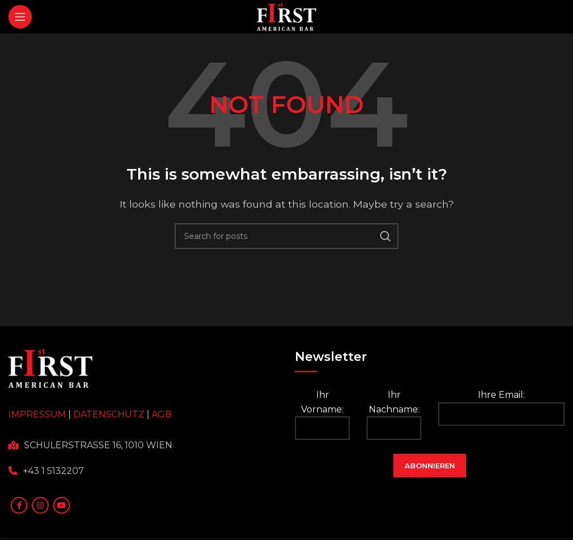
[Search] (286, 236)
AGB (162, 414)
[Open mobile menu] (20, 17)
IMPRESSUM (37, 414)
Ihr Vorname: (322, 414)
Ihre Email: (501, 407)
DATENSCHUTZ (108, 414)
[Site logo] (287, 16)
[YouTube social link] (61, 505)
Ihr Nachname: (394, 414)
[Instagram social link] (40, 505)
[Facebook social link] (19, 505)
